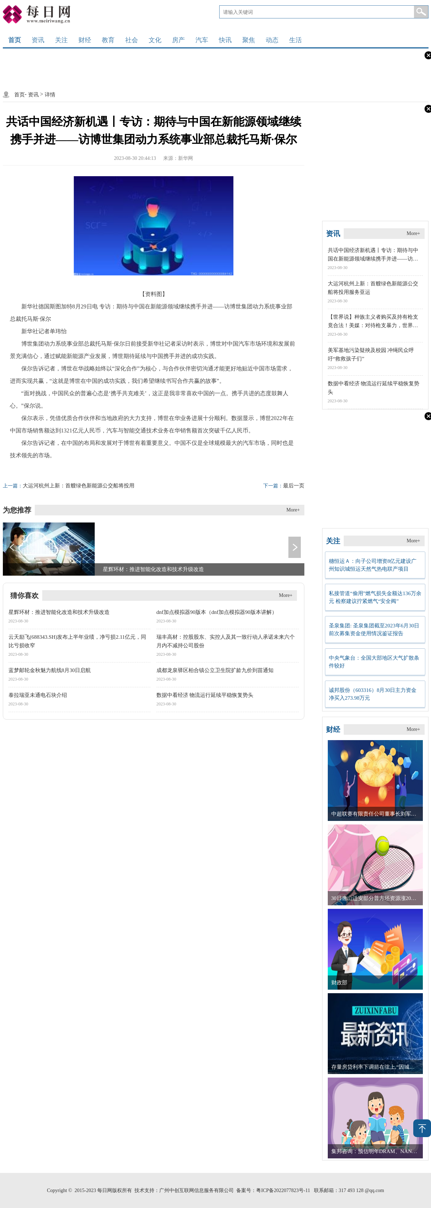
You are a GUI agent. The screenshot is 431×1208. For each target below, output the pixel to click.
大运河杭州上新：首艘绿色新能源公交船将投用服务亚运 (68, 485)
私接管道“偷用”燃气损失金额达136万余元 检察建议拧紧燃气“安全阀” (375, 597)
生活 (295, 40)
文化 (155, 40)
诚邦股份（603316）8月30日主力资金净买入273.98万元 (373, 694)
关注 (61, 40)
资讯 (38, 40)
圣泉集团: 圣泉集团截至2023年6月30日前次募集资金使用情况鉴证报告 (374, 629)
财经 (84, 40)
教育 (108, 40)
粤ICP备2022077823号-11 (283, 1190)
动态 (272, 40)
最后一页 (283, 485)
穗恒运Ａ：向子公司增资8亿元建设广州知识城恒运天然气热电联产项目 (373, 565)
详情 (50, 94)
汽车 (201, 40)
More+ (293, 510)
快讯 (225, 40)
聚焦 (248, 40)
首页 (14, 40)
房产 (178, 40)
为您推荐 (17, 510)
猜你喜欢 (24, 595)
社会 (131, 40)
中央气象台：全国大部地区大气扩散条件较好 (374, 662)
